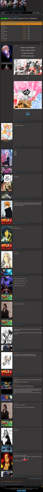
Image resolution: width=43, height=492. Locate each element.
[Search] (41, 13)
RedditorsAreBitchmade (7, 394)
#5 (41, 201)
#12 (41, 377)
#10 (41, 327)
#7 (41, 251)
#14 (41, 428)
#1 (41, 45)
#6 (41, 226)
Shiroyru (7, 319)
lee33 (7, 218)
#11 (41, 352)
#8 (41, 276)
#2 (41, 123)
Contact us (25, 486)
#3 (41, 149)
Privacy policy (36, 486)
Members (20, 12)
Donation (8, 12)
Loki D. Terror (6, 293)
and (18, 146)
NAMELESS (6, 166)
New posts (2, 14)
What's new (14, 12)
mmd (7, 470)
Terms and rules (30, 486)
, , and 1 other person (22, 120)
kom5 (7, 369)
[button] (10, 13)
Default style (3, 486)
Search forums (7, 14)
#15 (41, 453)
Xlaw (7, 243)
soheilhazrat (6, 268)
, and (22, 198)
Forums (2, 12)
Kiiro (7, 344)
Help (40, 486)
